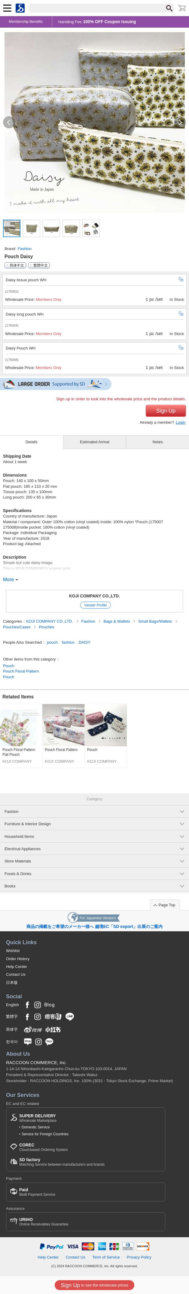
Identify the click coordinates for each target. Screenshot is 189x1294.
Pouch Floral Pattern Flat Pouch (18, 752)
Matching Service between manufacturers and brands (62, 1162)
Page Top (167, 905)
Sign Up (165, 411)
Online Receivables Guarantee (43, 1221)
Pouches (46, 627)
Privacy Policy (139, 1257)
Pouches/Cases (17, 627)
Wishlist (13, 950)
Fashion (25, 248)
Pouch (8, 666)
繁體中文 (40, 265)
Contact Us (16, 974)
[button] (9, 122)
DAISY (84, 642)
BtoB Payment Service (37, 1192)
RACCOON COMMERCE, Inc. (36, 1062)
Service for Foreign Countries (45, 1134)
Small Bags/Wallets (155, 621)
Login (180, 422)
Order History (17, 959)
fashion (68, 642)
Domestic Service (36, 1127)
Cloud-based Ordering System (43, 1147)
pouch (52, 642)
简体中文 (17, 265)
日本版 (12, 982)
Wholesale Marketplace (38, 1118)
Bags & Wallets (117, 621)
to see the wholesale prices (94, 1285)
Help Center (16, 966)
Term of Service (106, 1257)
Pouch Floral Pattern (21, 671)
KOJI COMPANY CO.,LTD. (94, 596)
